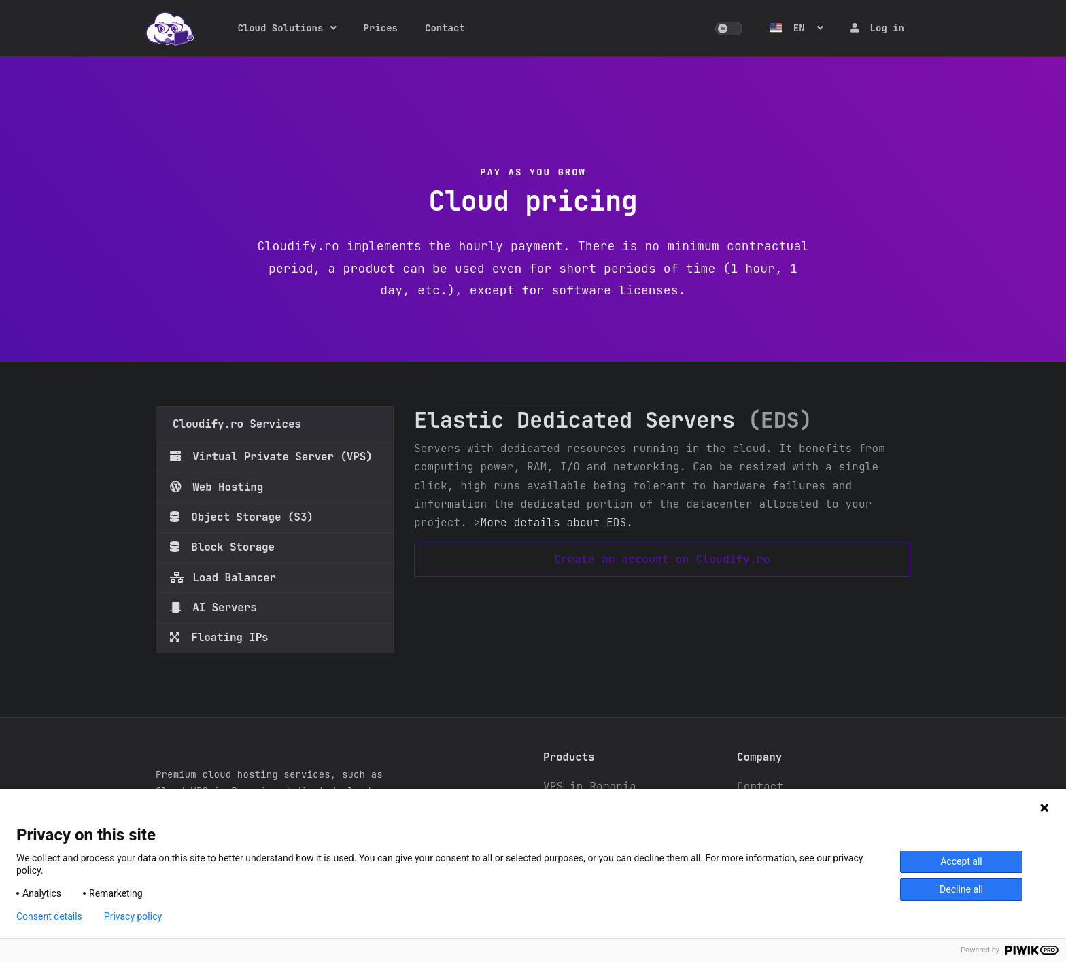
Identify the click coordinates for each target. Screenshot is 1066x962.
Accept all (961, 861)
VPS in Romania (589, 786)
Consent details (49, 916)
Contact (445, 28)
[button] (728, 29)
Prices (381, 28)
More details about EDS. (557, 522)
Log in (877, 28)
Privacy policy (133, 916)
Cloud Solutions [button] (280, 28)
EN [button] (790, 28)
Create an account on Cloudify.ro (662, 559)
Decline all (961, 889)
